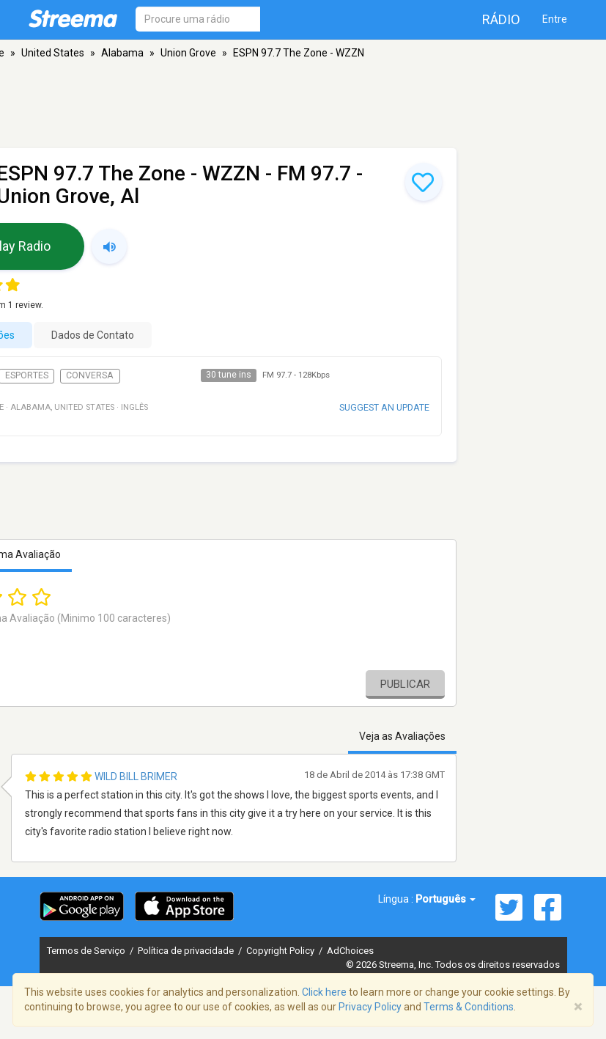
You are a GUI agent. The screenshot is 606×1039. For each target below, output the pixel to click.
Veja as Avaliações (402, 736)
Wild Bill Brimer (136, 776)
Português (445, 899)
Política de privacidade (187, 950)
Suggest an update (384, 407)
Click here (324, 992)
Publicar (405, 684)
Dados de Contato (92, 335)
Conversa (90, 375)
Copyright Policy (281, 950)
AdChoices (350, 950)
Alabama (122, 53)
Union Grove (188, 53)
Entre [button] (554, 19)
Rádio (501, 19)
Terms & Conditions (469, 1007)
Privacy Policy (370, 1007)
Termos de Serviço (87, 950)
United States (52, 53)
